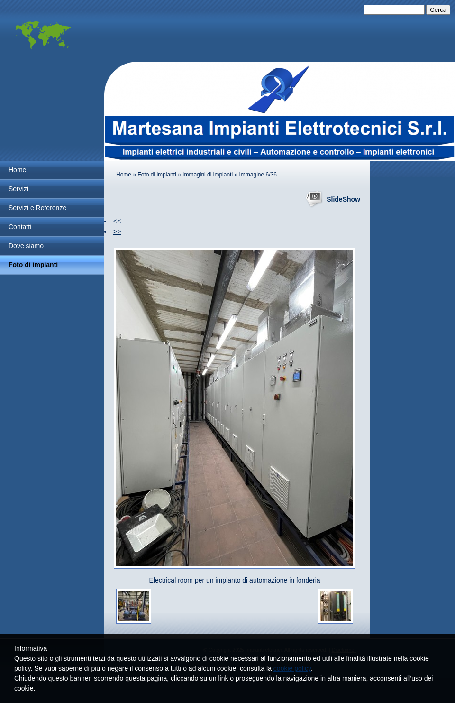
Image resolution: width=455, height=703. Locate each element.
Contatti (20, 227)
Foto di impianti (33, 264)
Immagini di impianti (207, 174)
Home (17, 170)
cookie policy (292, 668)
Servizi (18, 189)
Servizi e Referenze (37, 208)
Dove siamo (26, 246)
